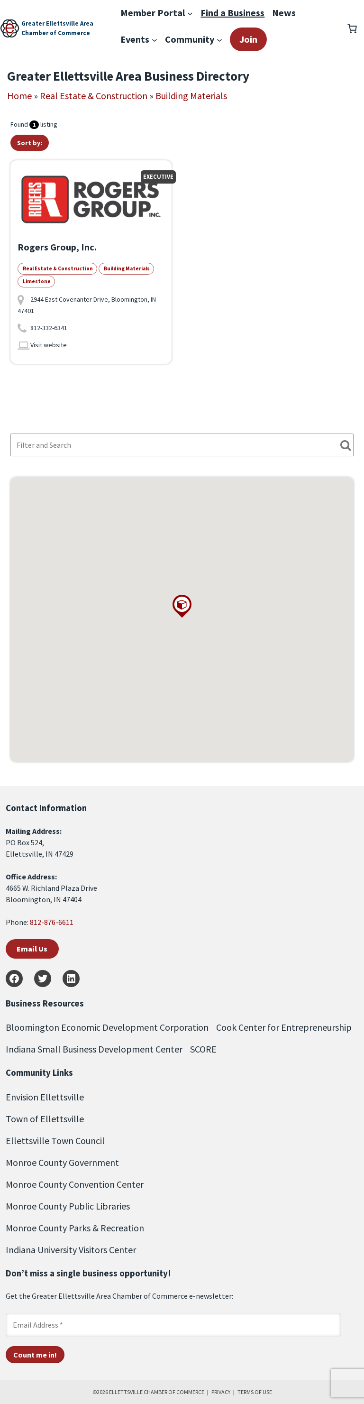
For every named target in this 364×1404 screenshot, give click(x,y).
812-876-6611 (51, 922)
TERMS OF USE (254, 1391)
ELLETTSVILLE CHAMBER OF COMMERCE (156, 1391)
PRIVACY (220, 1391)
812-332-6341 (48, 327)
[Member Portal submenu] (190, 13)
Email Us (32, 948)
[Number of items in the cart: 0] (352, 28)
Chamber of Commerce (55, 33)
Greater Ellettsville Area (57, 23)
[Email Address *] (173, 1325)
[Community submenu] (219, 39)
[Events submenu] (154, 39)
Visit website (48, 345)
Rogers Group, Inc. (57, 247)
